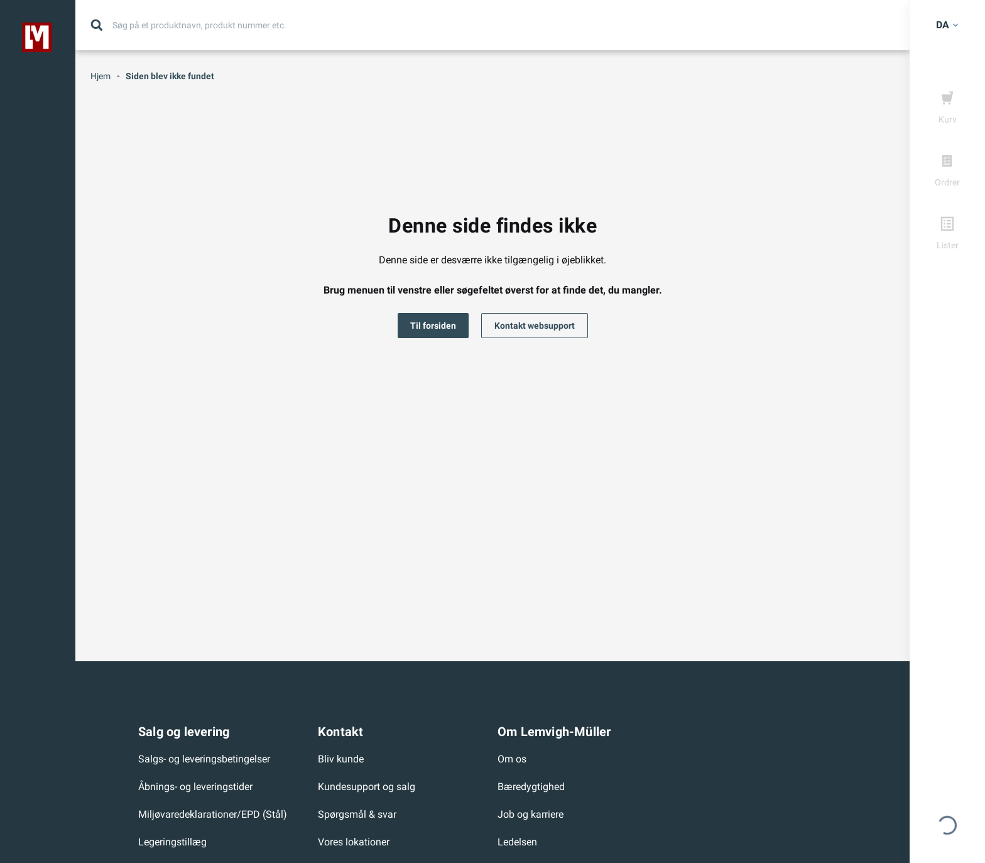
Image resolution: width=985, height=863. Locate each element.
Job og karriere (530, 814)
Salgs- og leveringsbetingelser (204, 759)
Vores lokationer (353, 842)
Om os (512, 759)
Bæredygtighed (531, 787)
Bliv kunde (341, 759)
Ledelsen (517, 842)
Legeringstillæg (172, 842)
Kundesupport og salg (366, 787)
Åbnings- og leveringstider (195, 787)
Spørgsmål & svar (357, 814)
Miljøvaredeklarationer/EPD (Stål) (212, 814)
